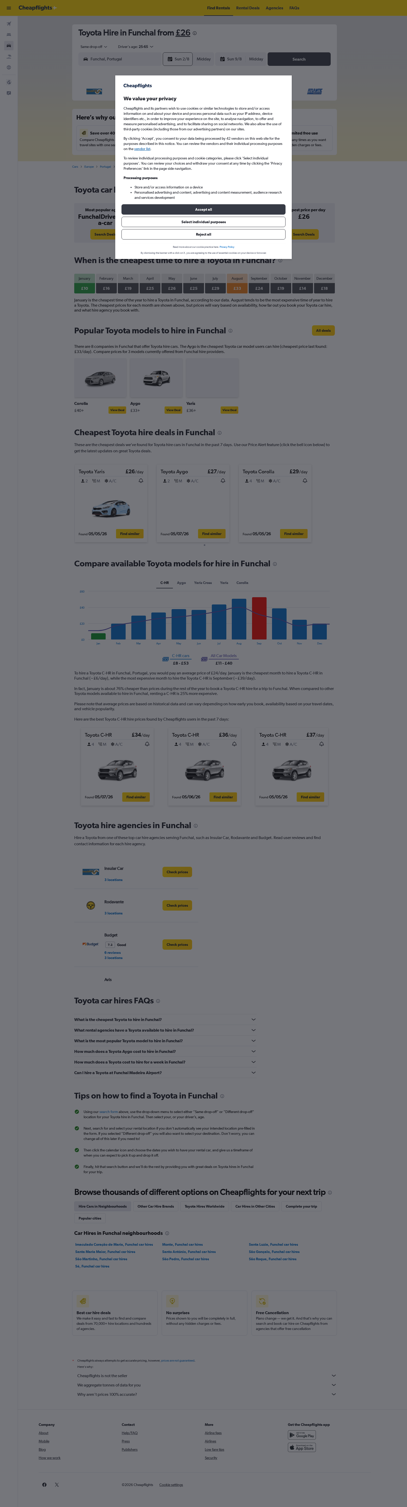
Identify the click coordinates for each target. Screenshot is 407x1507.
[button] (203, 209)
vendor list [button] (142, 149)
